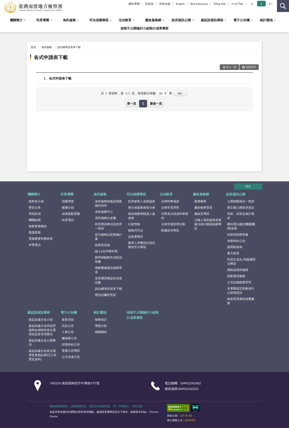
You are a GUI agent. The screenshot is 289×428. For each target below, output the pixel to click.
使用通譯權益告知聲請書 (108, 280)
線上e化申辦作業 (106, 251)
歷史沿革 (35, 207)
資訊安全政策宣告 (100, 406)
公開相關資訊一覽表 (240, 201)
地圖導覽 (68, 201)
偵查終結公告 (236, 240)
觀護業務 (35, 232)
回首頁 (149, 3)
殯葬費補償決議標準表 (108, 270)
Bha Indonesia (199, 3)
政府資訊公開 (181, 20)
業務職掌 (200, 201)
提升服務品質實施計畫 (108, 236)
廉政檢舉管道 (203, 207)
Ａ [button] (261, 3)
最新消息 (68, 319)
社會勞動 (134, 224)
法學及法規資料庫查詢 (174, 216)
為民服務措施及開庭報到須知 (108, 203)
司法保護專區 (99, 20)
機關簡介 (16, 20)
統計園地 (266, 20)
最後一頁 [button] (156, 103)
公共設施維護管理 (239, 282)
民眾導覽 (42, 20)
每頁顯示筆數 (147, 93)
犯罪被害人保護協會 (141, 201)
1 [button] (143, 103)
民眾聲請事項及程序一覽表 (108, 226)
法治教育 (125, 20)
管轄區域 (35, 213)
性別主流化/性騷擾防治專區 (241, 261)
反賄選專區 (135, 236)
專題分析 (101, 325)
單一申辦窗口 (121, 406)
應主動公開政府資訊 (240, 207)
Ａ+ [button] (270, 3)
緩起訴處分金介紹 (41, 319)
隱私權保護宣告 (59, 406)
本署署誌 (35, 244)
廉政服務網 (153, 20)
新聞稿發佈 (234, 247)
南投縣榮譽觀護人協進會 (141, 216)
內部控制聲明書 (237, 234)
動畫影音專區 (170, 230)
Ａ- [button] (252, 3)
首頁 (33, 47)
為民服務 (69, 20)
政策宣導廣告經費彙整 (240, 301)
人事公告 (68, 332)
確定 (180, 93)
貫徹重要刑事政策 (41, 238)
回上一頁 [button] (231, 67)
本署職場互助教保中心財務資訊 (240, 290)
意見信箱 (137, 406)
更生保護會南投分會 (141, 207)
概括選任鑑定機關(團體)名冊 (241, 226)
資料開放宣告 (78, 406)
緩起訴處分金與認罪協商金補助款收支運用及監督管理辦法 (42, 330)
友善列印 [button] (251, 67)
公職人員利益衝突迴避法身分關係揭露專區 (207, 224)
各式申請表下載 (51, 57)
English (180, 3)
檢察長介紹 (36, 201)
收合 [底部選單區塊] (248, 186)
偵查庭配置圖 (71, 213)
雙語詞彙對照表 (105, 295)
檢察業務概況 (38, 226)
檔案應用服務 (236, 276)
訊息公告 (68, 325)
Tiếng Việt (219, 3)
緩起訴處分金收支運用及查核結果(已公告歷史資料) (43, 355)
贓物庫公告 (69, 338)
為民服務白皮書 (105, 218)
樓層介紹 (68, 207)
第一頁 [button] (131, 103)
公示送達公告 (71, 356)
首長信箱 (164, 3)
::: (3, 3)
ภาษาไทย (237, 3)
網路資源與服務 (237, 270)
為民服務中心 (104, 211)
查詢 (283, 6)
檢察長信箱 (102, 245)
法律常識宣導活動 (173, 224)
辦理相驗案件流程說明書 (108, 259)
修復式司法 (135, 230)
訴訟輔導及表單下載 (69, 47)
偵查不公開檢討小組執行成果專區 (144, 28)
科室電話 (68, 220)
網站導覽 (134, 3)
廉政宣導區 (201, 213)
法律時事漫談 (170, 201)
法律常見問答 (170, 207)
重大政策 (233, 253)
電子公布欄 (241, 20)
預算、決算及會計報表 (240, 216)
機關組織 (35, 220)
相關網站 (101, 332)
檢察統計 (101, 319)
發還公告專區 (71, 350)
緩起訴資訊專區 (212, 20)
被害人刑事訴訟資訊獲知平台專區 (141, 245)
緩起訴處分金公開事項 (42, 342)
